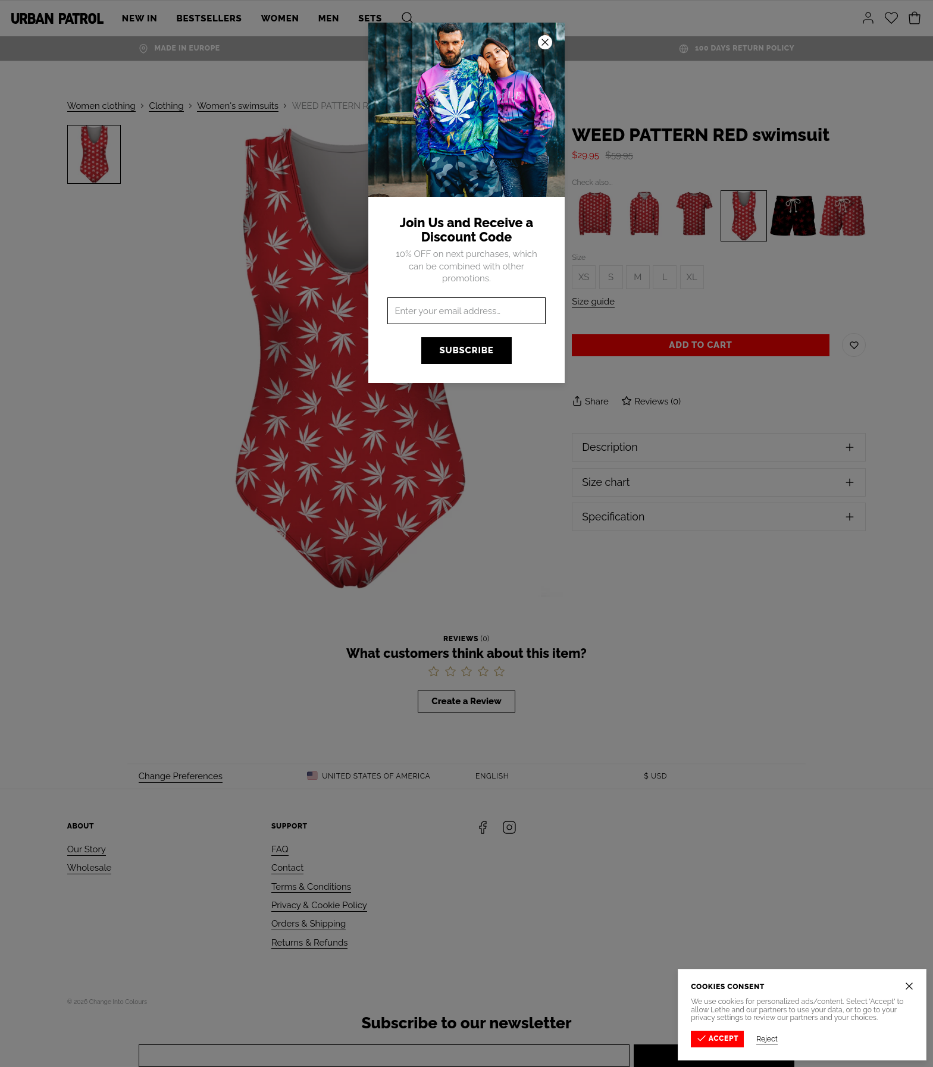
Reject (768, 1039)
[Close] (910, 986)
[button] (466, 533)
